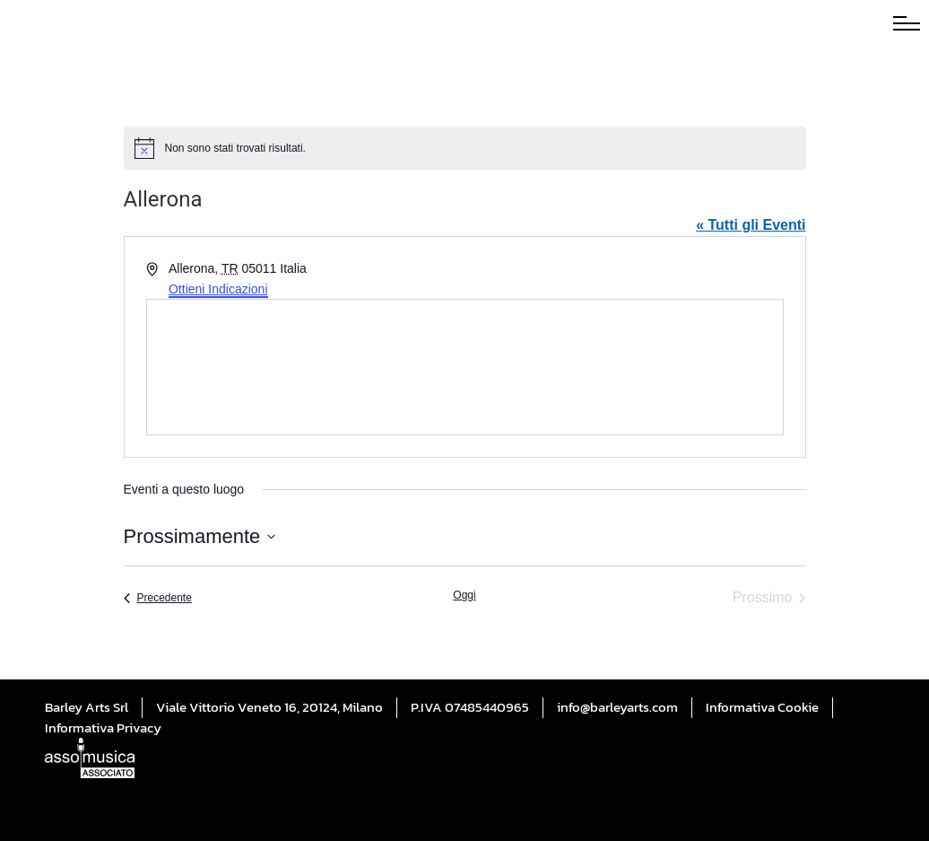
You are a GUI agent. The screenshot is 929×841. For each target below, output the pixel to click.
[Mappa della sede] (465, 367)
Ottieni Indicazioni (218, 289)
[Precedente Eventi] (158, 598)
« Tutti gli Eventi (750, 224)
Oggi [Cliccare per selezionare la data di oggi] (464, 595)
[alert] (465, 148)
